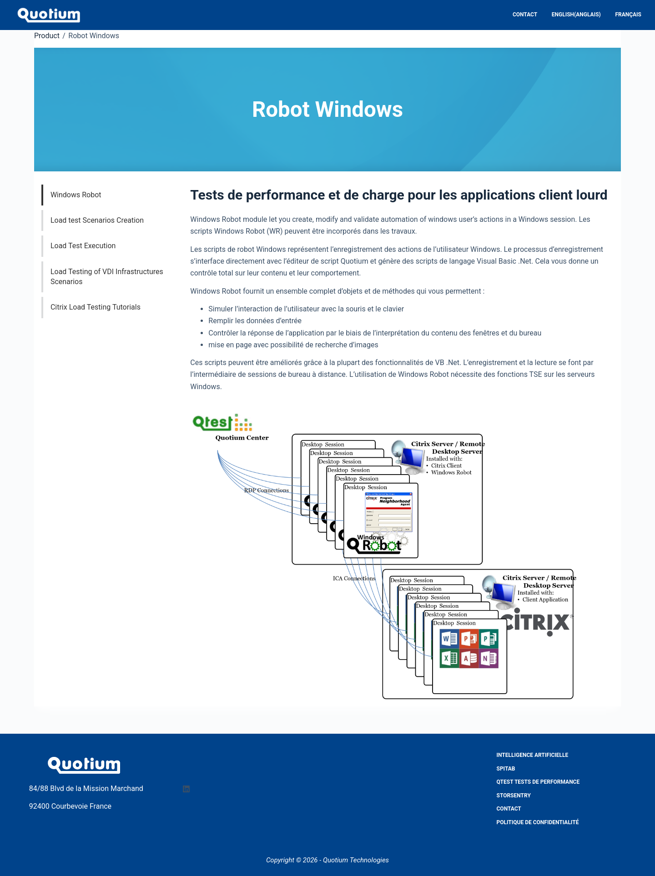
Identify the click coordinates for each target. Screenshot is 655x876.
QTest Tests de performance (538, 782)
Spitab (506, 769)
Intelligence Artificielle (533, 755)
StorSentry (514, 795)
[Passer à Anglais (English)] (575, 15)
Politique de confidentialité (538, 822)
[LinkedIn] (186, 789)
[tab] (113, 195)
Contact (525, 14)
